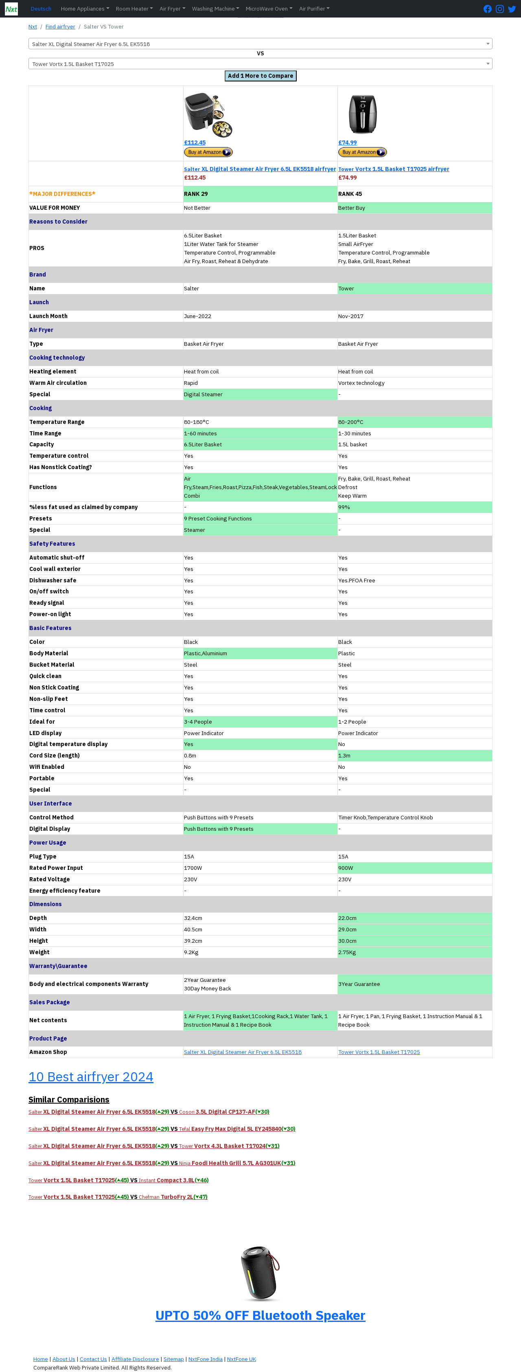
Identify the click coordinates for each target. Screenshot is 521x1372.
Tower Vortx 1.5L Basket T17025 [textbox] (73, 64)
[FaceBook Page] (490, 8)
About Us (64, 1359)
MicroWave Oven (267, 8)
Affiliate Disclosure (135, 1359)
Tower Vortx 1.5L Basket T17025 (379, 1052)
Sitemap (174, 1359)
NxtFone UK (241, 1359)
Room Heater (132, 8)
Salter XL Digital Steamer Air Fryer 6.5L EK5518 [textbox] (91, 44)
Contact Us (93, 1359)
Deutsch (41, 8)
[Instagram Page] (502, 8)
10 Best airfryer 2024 (90, 1076)
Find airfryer (60, 26)
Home (40, 1359)
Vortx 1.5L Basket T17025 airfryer (393, 169)
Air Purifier (312, 8)
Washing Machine (213, 8)
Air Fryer (170, 8)
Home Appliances (83, 8)
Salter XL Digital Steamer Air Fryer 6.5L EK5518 (243, 1052)
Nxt (32, 26)
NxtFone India (205, 1359)
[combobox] (260, 43)
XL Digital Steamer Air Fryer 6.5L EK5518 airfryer (260, 169)
